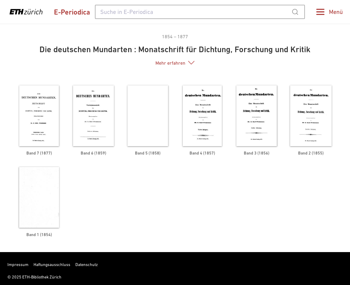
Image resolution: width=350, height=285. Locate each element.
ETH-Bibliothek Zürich (41, 277)
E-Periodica (72, 12)
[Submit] (295, 11)
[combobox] (200, 12)
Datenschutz (86, 264)
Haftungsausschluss (52, 264)
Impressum (17, 264)
